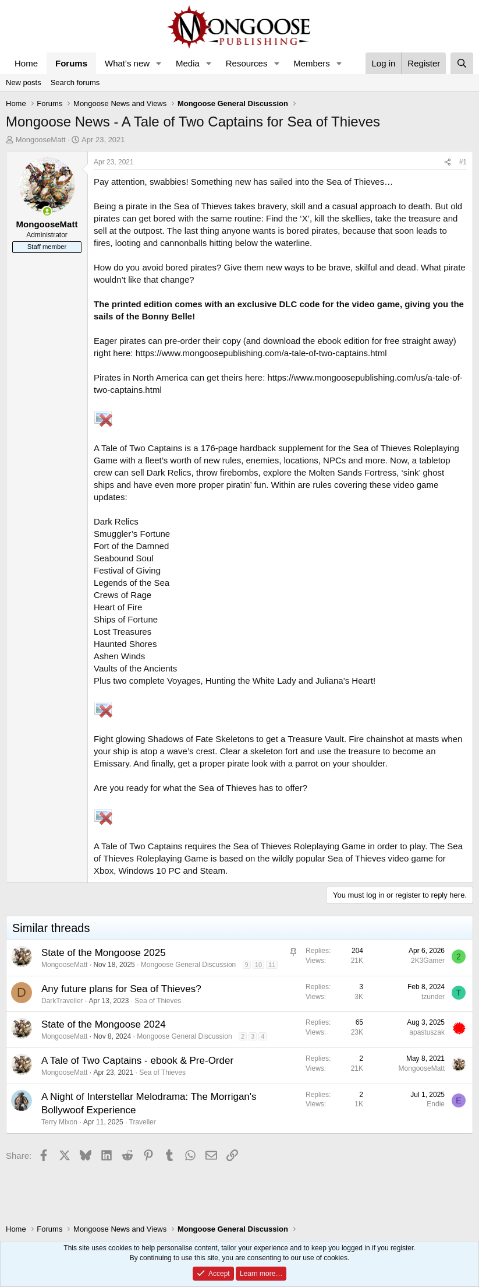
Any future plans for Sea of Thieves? (121, 988)
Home (26, 63)
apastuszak (427, 1032)
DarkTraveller (62, 1001)
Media (188, 63)
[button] (159, 63)
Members (311, 63)
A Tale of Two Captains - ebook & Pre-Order (137, 1060)
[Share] (447, 162)
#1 (463, 162)
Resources (247, 63)
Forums (71, 63)
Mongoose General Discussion (188, 965)
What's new (127, 63)
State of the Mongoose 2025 (103, 952)
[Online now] (46, 211)
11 (271, 964)
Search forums (75, 82)
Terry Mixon (59, 1122)
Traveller (142, 1122)
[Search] (461, 63)
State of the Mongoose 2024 (103, 1024)
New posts (23, 82)
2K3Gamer (428, 961)
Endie (436, 1104)
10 (258, 964)
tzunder (433, 997)
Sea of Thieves (157, 1001)
